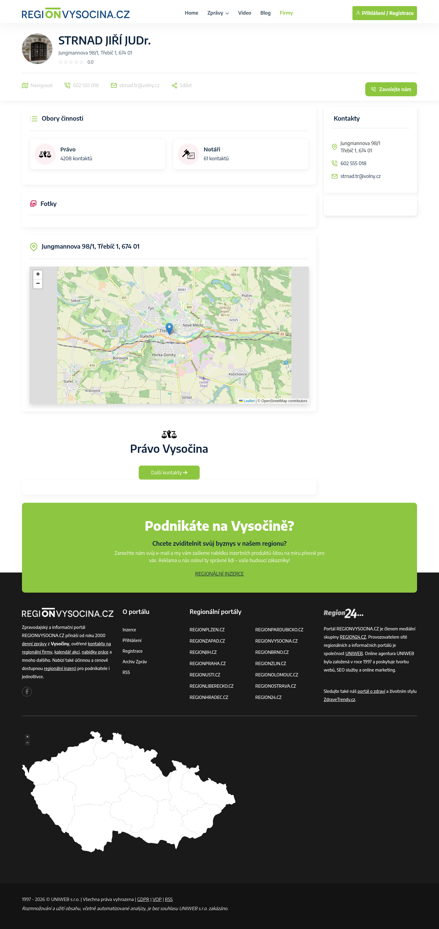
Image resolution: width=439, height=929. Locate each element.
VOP (157, 899)
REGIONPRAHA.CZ (208, 663)
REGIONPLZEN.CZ (207, 629)
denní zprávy (34, 643)
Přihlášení (132, 640)
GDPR (143, 899)
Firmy (286, 13)
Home (191, 13)
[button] (169, 329)
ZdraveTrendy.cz (339, 699)
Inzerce (129, 629)
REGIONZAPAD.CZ (207, 641)
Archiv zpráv (135, 661)
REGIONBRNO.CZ (272, 652)
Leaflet (247, 401)
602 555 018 (353, 163)
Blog (265, 13)
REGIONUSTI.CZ (205, 674)
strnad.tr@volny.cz (361, 176)
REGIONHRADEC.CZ (209, 697)
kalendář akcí (67, 651)
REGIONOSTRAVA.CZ (275, 686)
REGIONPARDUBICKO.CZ (279, 629)
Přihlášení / (372, 13)
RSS (126, 672)
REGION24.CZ (268, 697)
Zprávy (218, 13)
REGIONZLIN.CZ (270, 663)
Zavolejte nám (391, 89)
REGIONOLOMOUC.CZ (276, 674)
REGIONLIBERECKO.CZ (212, 686)
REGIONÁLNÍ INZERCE (219, 574)
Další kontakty (169, 473)
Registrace (401, 13)
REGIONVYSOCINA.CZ (276, 641)
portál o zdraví (371, 691)
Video (244, 13)
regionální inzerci (60, 668)
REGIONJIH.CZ (203, 652)
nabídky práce (95, 651)
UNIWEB (354, 653)
